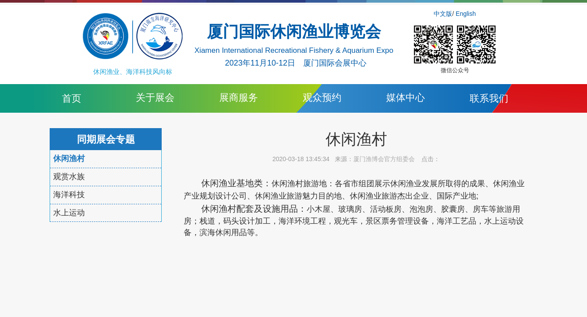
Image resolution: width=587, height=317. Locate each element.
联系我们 (489, 98)
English (466, 13)
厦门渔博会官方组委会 (384, 158)
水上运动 (69, 212)
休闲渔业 (218, 183)
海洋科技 (69, 194)
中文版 (443, 13)
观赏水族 (69, 176)
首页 (71, 98)
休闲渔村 (69, 158)
